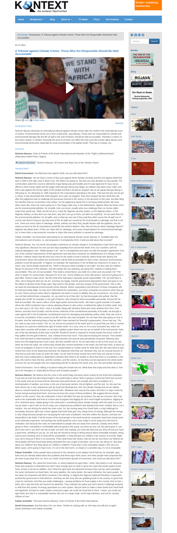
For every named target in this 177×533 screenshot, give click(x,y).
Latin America (137, 292)
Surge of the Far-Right (140, 402)
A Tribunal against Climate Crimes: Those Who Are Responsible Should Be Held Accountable (67, 52)
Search (154, 41)
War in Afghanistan (139, 247)
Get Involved (112, 19)
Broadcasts (37, 19)
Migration (135, 336)
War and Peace (137, 269)
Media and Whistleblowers (142, 314)
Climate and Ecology (140, 225)
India (133, 203)
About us (66, 19)
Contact (129, 19)
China (133, 158)
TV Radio (83, 19)
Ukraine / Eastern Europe (142, 469)
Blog (52, 19)
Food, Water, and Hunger (142, 180)
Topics (134, 107)
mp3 (26, 120)
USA (133, 491)
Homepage (22, 35)
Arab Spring (136, 136)
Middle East (136, 358)
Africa (133, 114)
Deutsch (159, 18)
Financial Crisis (137, 514)
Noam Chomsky (138, 380)
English (159, 20)
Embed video (39, 120)
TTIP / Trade (136, 447)
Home (21, 19)
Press (97, 19)
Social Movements (139, 425)
